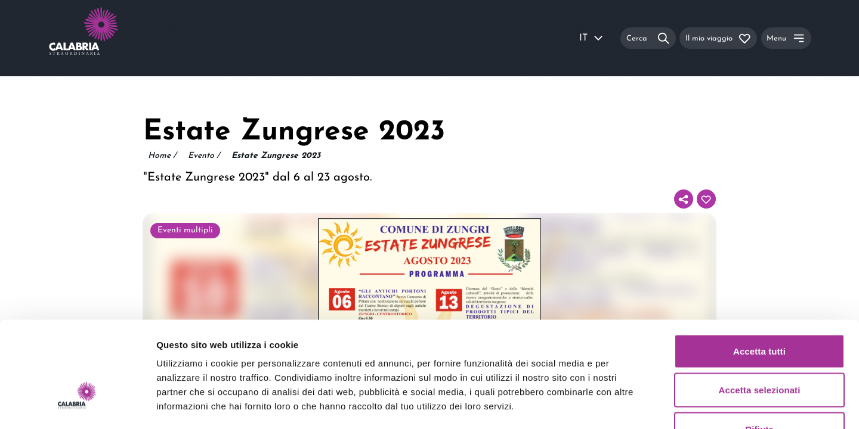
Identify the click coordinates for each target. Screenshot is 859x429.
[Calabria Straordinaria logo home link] (106, 38)
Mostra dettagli (627, 405)
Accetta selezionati (760, 312)
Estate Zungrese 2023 (275, 155)
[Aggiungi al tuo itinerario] (706, 199)
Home (162, 156)
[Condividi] (683, 199)
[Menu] (786, 37)
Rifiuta (759, 351)
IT (591, 38)
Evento (204, 156)
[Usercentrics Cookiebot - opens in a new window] (77, 406)
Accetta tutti (759, 273)
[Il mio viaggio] (718, 37)
